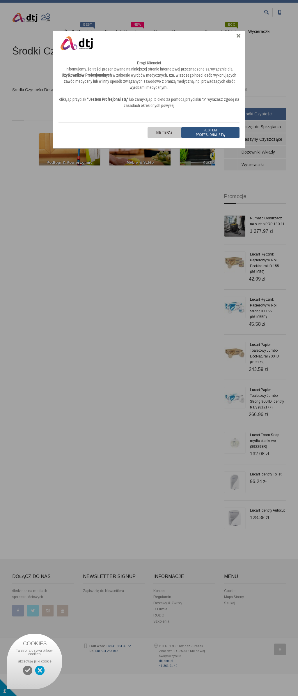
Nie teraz (164, 132)
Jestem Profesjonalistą (210, 132)
